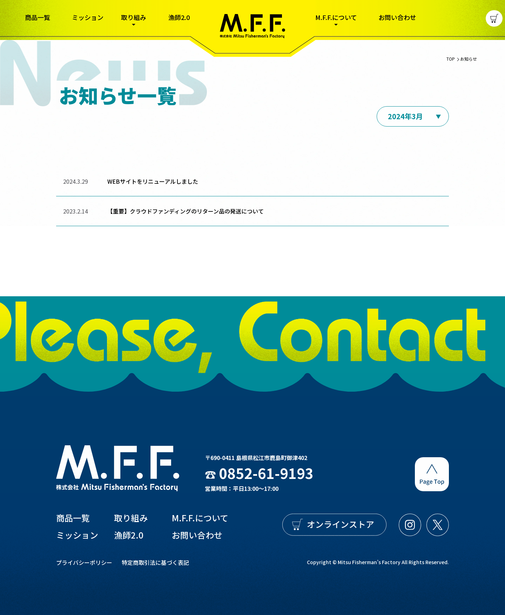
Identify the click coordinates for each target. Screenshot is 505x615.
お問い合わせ (397, 17)
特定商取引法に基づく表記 (155, 562)
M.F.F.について (336, 18)
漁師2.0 (179, 17)
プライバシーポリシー (84, 562)
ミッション (87, 17)
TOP (450, 63)
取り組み (133, 18)
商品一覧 (37, 17)
